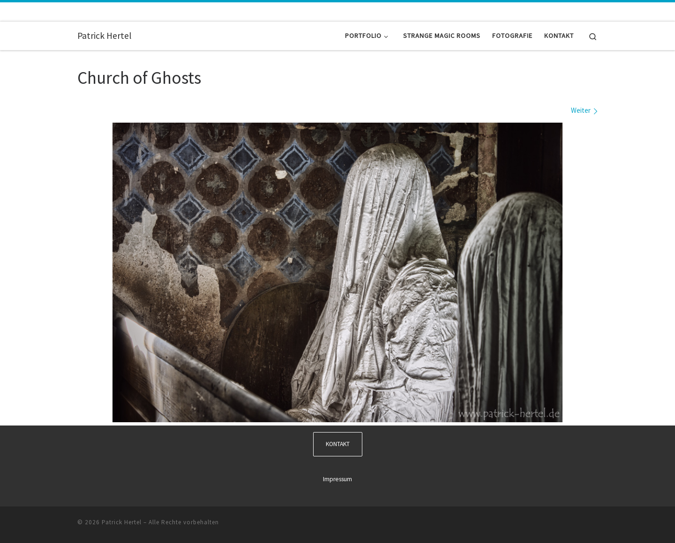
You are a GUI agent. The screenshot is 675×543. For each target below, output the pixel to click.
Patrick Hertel (122, 522)
